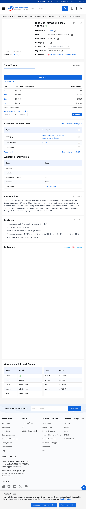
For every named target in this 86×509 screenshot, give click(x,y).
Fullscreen (66, 247)
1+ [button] (4, 91)
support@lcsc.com (14, 467)
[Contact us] (83, 487)
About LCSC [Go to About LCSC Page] (6, 423)
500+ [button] (6, 99)
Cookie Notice (65, 499)
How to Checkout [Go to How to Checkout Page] (48, 431)
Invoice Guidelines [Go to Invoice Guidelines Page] (49, 439)
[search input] (45, 8)
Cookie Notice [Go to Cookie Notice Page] (7, 447)
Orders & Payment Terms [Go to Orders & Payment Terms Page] (51, 435)
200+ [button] (6, 95)
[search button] (65, 8)
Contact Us (80, 1)
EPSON (50, 31)
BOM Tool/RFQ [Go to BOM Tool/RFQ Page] (27, 423)
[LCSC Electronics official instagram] (3, 486)
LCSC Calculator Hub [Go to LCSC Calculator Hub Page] (29, 431)
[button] (4, 8)
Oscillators (50, 16)
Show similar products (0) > (71, 124)
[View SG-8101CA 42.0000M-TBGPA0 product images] (18, 36)
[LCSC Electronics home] (18, 8)
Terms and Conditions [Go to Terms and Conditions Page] (10, 439)
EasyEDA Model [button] (50, 186)
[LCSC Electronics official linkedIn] (14, 486)
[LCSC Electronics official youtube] (26, 486)
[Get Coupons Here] (50, 2)
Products (11, 16)
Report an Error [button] (9, 152)
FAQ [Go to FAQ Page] (43, 451)
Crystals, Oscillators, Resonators (34, 16)
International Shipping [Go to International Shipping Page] (50, 443)
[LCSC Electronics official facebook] (9, 486)
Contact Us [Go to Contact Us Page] (6, 427)
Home (3, 16)
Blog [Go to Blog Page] (3, 451)
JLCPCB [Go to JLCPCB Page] (66, 427)
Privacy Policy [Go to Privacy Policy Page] (7, 443)
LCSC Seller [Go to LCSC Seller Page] (6, 431)
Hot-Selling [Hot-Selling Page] (41, 1)
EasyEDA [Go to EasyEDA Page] (67, 423)
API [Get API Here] (57, 1)
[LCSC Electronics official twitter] (20, 486)
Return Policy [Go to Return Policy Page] (47, 427)
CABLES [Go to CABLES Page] (66, 435)
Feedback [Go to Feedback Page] (46, 447)
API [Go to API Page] (23, 427)
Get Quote (77, 115)
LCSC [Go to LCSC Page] (66, 431)
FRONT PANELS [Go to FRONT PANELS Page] (69, 439)
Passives (18, 16)
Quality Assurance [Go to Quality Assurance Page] (8, 435)
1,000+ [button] (6, 103)
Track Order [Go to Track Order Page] (46, 423)
